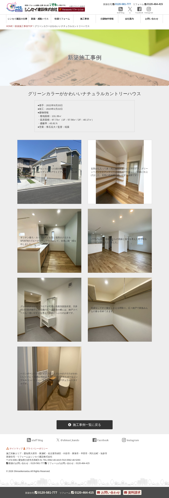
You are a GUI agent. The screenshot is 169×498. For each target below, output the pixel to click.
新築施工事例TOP (24, 26)
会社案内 (129, 19)
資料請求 (132, 492)
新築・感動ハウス (40, 19)
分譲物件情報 (107, 19)
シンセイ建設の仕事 (17, 19)
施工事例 (84, 19)
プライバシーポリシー (37, 448)
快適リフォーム (62, 19)
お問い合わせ (151, 19)
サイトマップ (16, 448)
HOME (9, 26)
